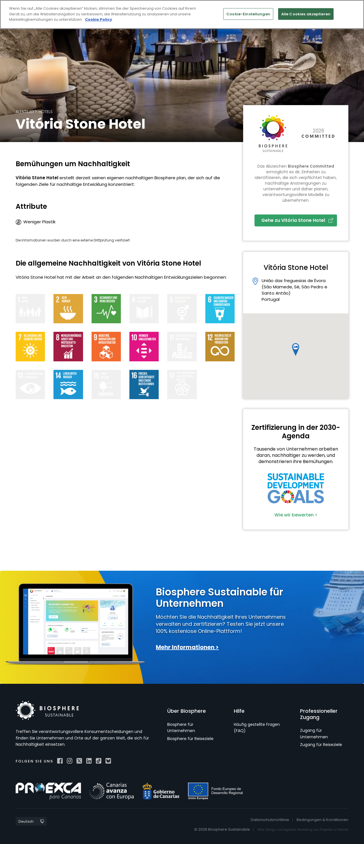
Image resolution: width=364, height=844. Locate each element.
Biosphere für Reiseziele (190, 738)
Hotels (46, 111)
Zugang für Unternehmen (314, 733)
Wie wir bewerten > (295, 515)
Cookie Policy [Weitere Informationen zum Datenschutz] (98, 19)
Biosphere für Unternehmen (181, 727)
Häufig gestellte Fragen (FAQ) (257, 727)
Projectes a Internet (334, 830)
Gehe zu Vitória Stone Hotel (297, 220)
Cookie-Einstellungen (248, 13)
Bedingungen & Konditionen (322, 819)
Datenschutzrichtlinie (270, 819)
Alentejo (25, 111)
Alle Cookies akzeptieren (305, 13)
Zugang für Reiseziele (321, 744)
